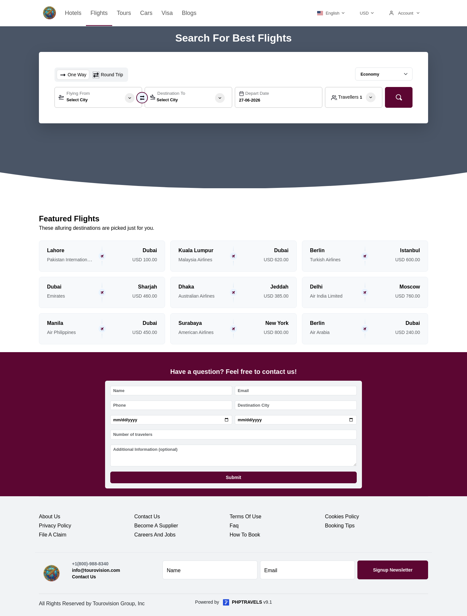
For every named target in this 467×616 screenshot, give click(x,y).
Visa (167, 13)
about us (49, 516)
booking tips (340, 525)
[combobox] (98, 97)
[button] (330, 13)
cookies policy (342, 516)
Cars (146, 13)
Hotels (73, 13)
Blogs (189, 13)
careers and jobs (154, 534)
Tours (124, 13)
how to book (245, 534)
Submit (233, 477)
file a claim (52, 534)
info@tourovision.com (96, 570)
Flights (99, 13)
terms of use (245, 516)
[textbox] (98, 98)
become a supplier (156, 525)
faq (234, 525)
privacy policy (55, 525)
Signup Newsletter (393, 570)
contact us (147, 516)
